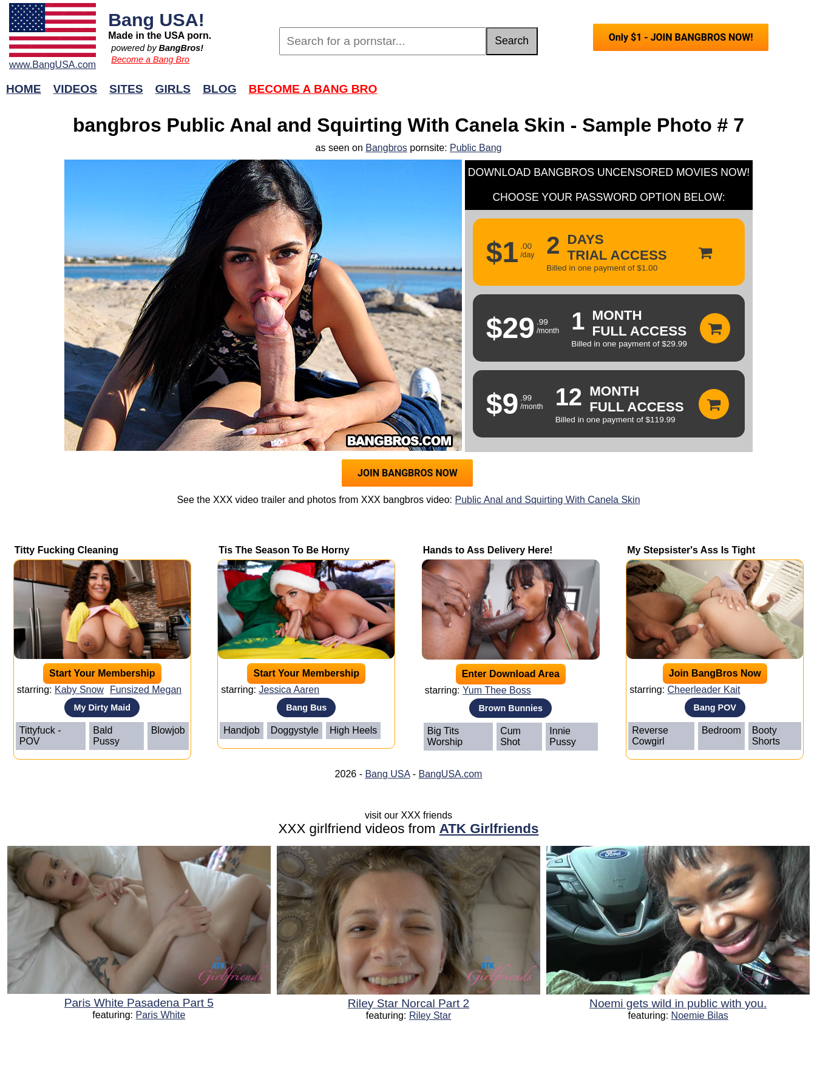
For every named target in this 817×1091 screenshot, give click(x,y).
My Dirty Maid (102, 707)
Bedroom (721, 730)
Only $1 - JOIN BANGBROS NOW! (681, 37)
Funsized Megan (145, 689)
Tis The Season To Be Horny (284, 550)
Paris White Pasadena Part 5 (139, 1002)
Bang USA (387, 774)
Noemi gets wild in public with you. (678, 1003)
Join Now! (600, 95)
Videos (75, 89)
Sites (126, 89)
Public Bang (475, 148)
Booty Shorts (766, 735)
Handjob (241, 730)
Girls (173, 89)
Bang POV (715, 707)
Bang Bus (306, 707)
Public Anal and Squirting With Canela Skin (547, 500)
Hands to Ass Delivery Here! (488, 550)
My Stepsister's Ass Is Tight (691, 550)
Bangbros (386, 148)
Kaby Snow (79, 689)
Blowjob (168, 730)
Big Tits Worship (445, 736)
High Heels (353, 730)
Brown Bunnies (510, 708)
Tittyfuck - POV (40, 735)
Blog (219, 89)
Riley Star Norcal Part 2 (408, 1003)
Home (23, 89)
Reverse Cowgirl (650, 735)
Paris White (161, 1015)
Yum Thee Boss (497, 690)
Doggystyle (295, 730)
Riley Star (430, 1015)
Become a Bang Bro (150, 59)
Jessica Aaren (289, 689)
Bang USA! (156, 19)
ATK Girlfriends (489, 828)
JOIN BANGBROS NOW (408, 473)
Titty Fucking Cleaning (66, 550)
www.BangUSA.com (52, 64)
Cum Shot (510, 736)
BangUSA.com (450, 774)
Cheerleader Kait (703, 689)
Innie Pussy (562, 736)
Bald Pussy (106, 735)
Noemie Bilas (699, 1015)
